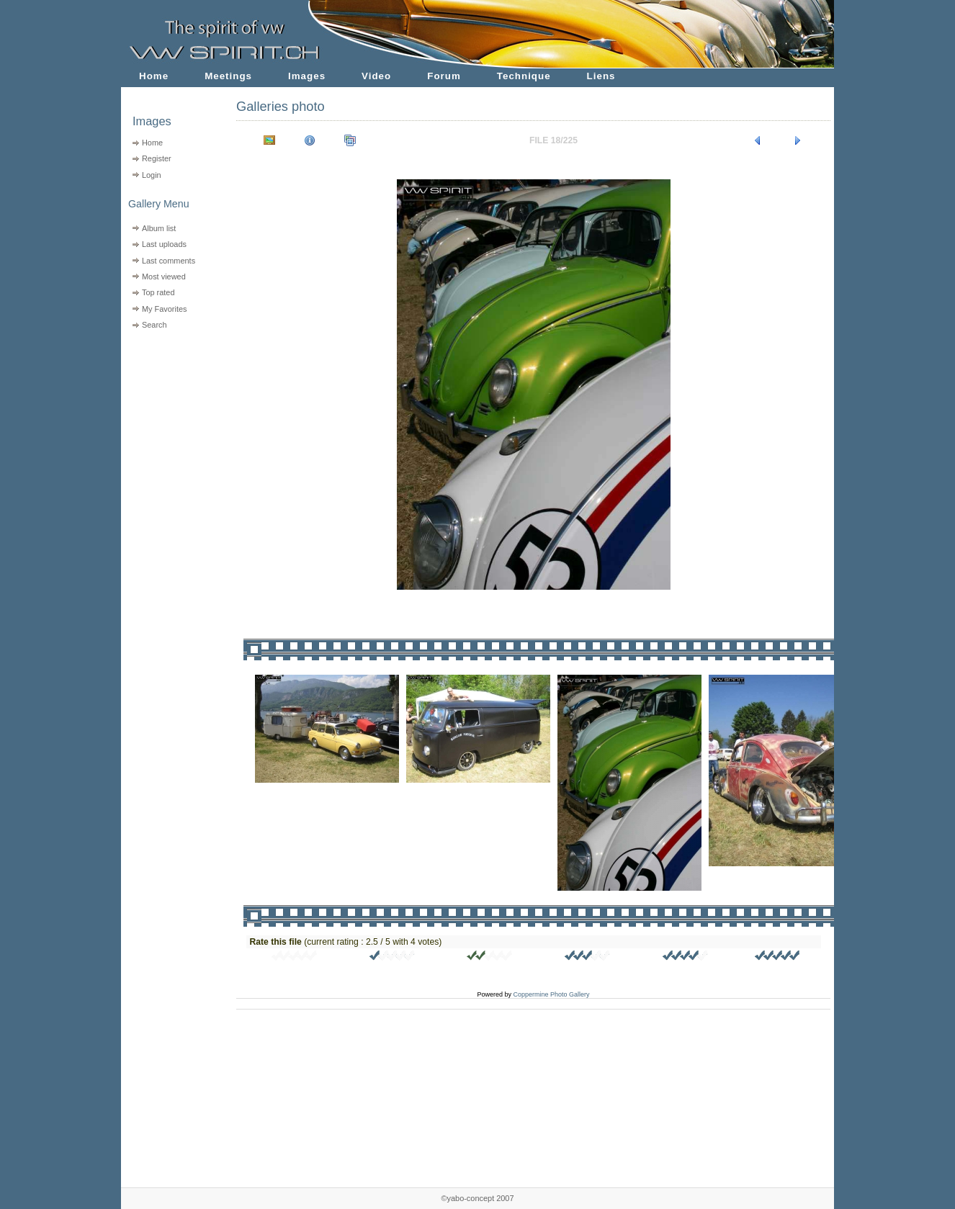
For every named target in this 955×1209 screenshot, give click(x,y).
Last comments (168, 260)
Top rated (158, 292)
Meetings (228, 76)
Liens (601, 76)
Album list (159, 228)
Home (154, 76)
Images (307, 76)
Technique (524, 76)
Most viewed (164, 276)
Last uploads (164, 244)
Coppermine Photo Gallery (551, 994)
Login (151, 175)
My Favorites (164, 309)
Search (154, 324)
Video (376, 76)
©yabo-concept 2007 (477, 1198)
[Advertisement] (170, 425)
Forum (444, 76)
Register (156, 158)
